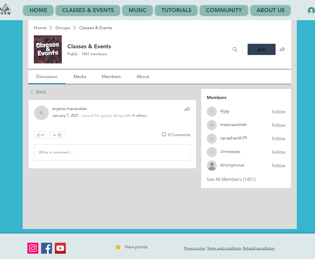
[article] (112, 134)
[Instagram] (32, 248)
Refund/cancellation (259, 248)
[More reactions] (57, 135)
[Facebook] (46, 248)
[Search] (235, 49)
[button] (88, 10)
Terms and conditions (224, 248)
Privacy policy (194, 248)
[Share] (187, 109)
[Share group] (282, 49)
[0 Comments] (176, 135)
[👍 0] (40, 135)
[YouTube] (60, 248)
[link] (47, 76)
